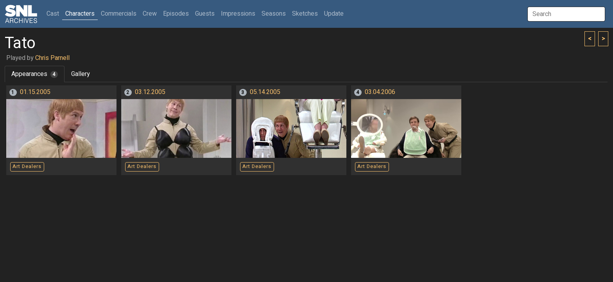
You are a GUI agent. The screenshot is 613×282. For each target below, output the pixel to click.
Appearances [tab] (34, 74)
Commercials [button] (118, 13)
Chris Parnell (52, 58)
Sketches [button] (305, 13)
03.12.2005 (150, 92)
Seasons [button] (274, 13)
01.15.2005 (35, 92)
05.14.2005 (265, 92)
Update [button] (334, 13)
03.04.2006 (380, 92)
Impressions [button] (238, 13)
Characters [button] (80, 13)
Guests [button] (205, 13)
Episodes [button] (176, 13)
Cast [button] (54, 13)
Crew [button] (150, 13)
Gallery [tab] (80, 74)
